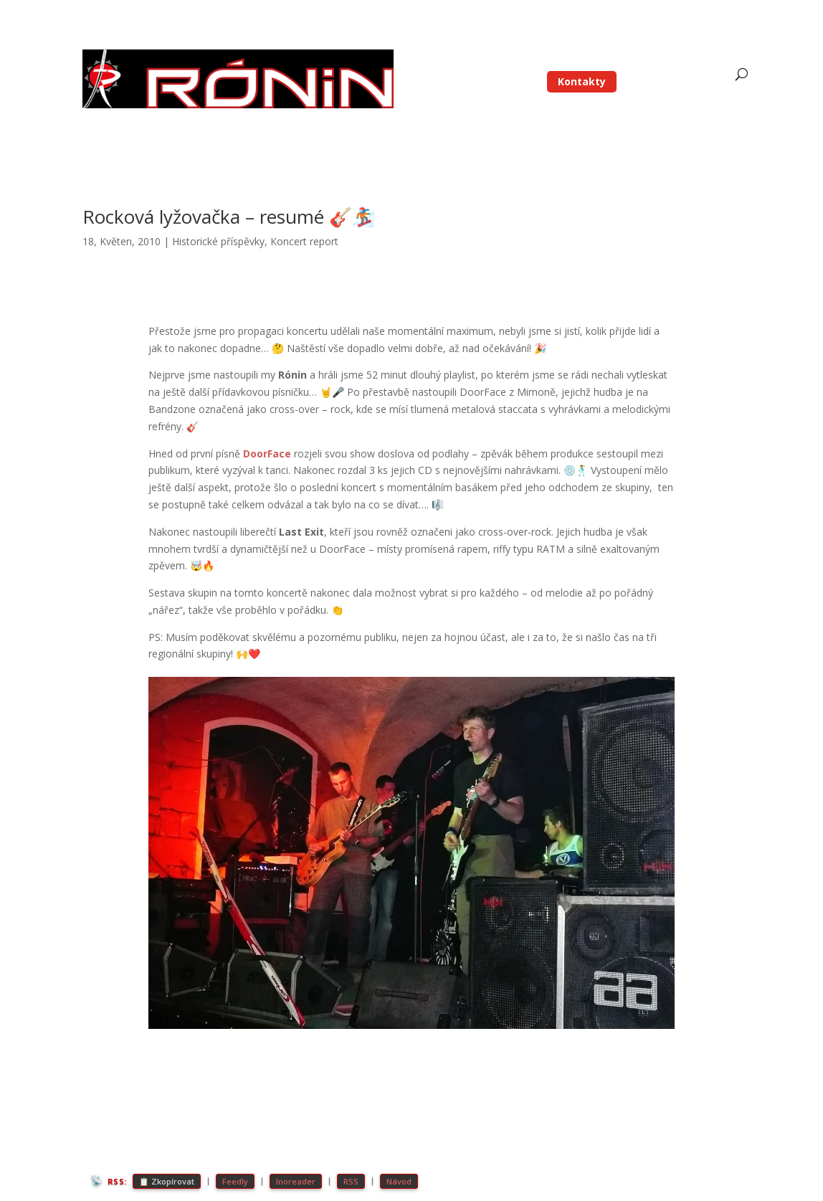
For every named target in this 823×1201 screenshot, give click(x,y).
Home (468, 61)
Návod (399, 1181)
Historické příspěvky (218, 241)
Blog (509, 61)
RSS (350, 1181)
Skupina (568, 61)
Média (687, 61)
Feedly (235, 1181)
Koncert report (304, 241)
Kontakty (582, 81)
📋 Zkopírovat (166, 1181)
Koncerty (636, 61)
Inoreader (295, 1181)
